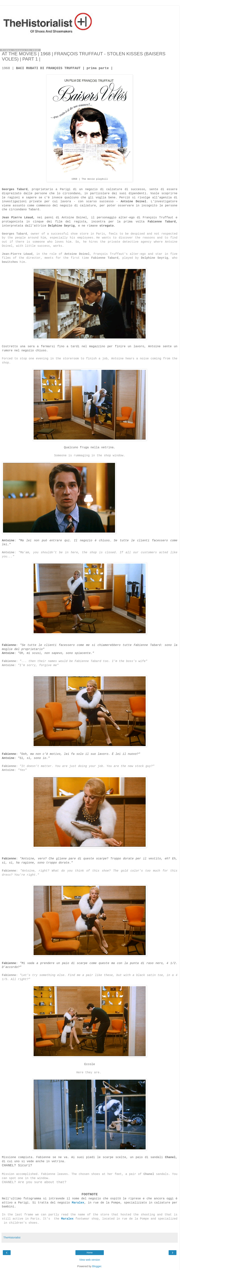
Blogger (96, 1266)
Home (90, 1252)
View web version (89, 1259)
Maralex (67, 1219)
